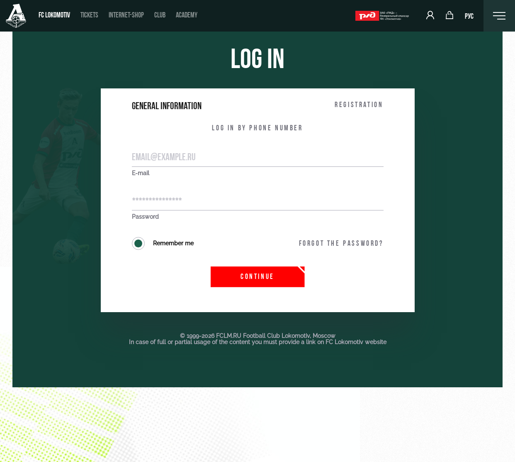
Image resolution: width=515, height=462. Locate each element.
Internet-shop (126, 16)
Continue (257, 277)
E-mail (140, 173)
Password (145, 217)
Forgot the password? (341, 244)
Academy (186, 16)
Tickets (89, 16)
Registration (359, 105)
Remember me (163, 243)
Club (159, 16)
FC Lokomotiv (54, 16)
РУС (469, 17)
